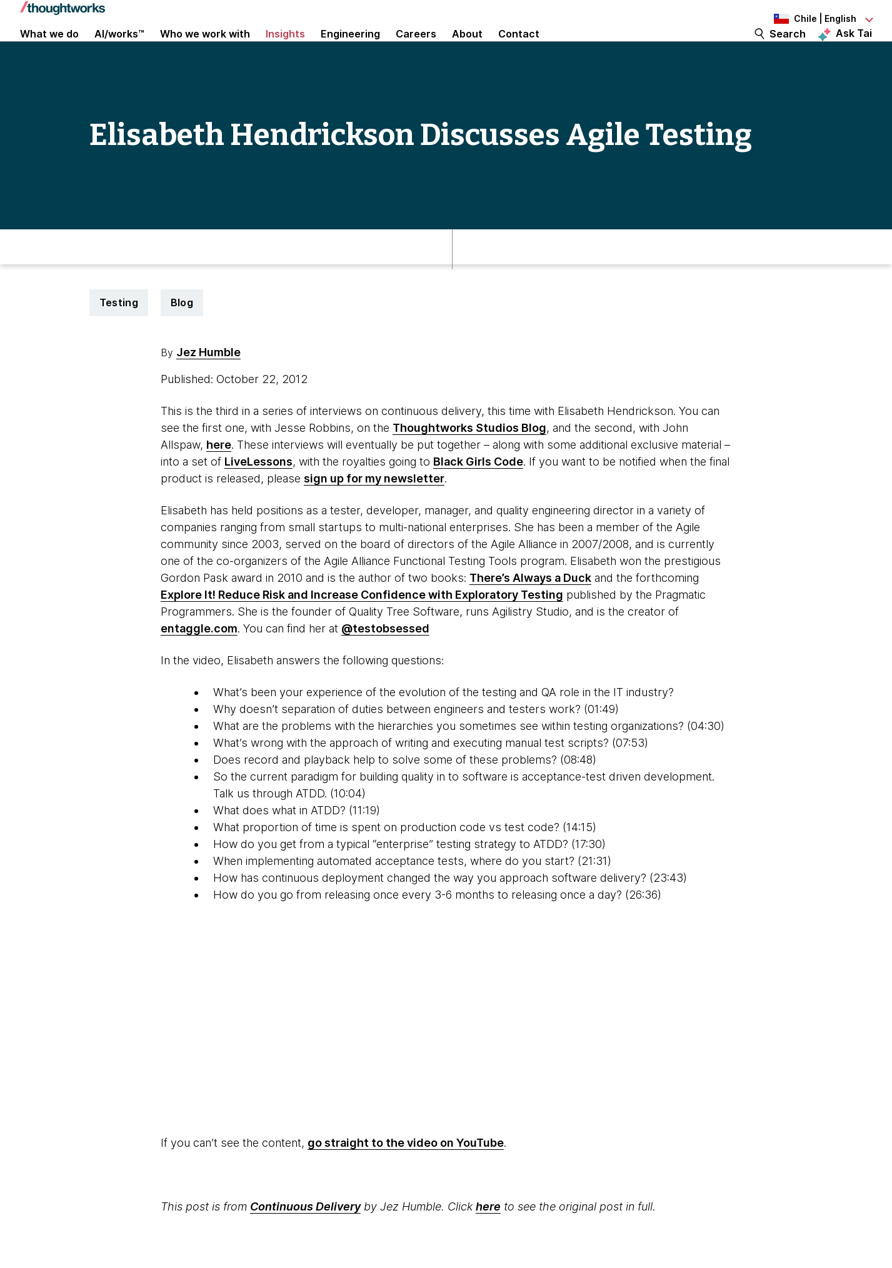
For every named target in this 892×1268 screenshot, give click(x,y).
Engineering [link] (350, 51)
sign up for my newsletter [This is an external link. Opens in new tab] (374, 516)
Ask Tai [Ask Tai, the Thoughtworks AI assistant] (854, 50)
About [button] (467, 51)
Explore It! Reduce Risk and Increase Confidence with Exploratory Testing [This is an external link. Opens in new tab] (362, 632)
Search (787, 51)
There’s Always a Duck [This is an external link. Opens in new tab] (530, 615)
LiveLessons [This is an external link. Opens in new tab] (258, 499)
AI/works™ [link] (119, 51)
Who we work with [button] (205, 51)
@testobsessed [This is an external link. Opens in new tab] (385, 666)
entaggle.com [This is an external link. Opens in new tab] (199, 666)
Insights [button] (285, 51)
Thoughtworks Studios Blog (469, 465)
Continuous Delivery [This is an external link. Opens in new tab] (305, 1244)
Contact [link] (518, 51)
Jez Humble (208, 390)
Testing (118, 340)
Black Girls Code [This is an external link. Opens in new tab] (478, 499)
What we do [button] (49, 51)
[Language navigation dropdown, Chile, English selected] (803, 18)
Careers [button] (416, 51)
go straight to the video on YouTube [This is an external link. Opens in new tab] (406, 1180)
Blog (182, 340)
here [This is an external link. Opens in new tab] (218, 482)
